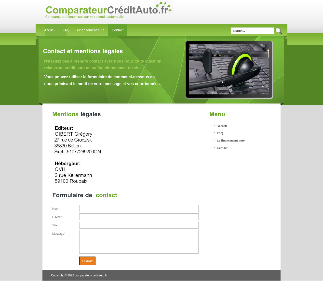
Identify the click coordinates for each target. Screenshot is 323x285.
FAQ (66, 30)
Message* (58, 233)
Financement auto (90, 30)
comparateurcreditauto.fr (91, 280)
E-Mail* (57, 217)
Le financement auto (231, 140)
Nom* (56, 208)
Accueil (49, 30)
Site (54, 225)
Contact (117, 30)
